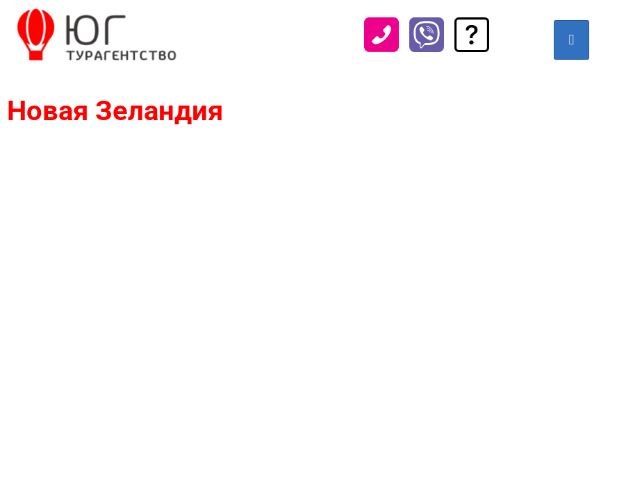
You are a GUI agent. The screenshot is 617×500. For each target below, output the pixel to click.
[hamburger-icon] (571, 40)
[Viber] (426, 47)
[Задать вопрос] (471, 47)
